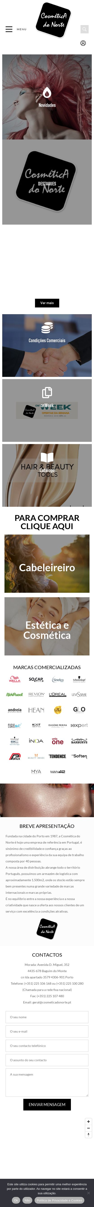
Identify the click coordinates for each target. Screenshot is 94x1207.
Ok (16, 1200)
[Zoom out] (88, 1128)
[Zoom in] (88, 1121)
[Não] (88, 1193)
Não (27, 1200)
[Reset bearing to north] (88, 1134)
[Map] (47, 1149)
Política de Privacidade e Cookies (59, 1200)
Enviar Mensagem (47, 1104)
